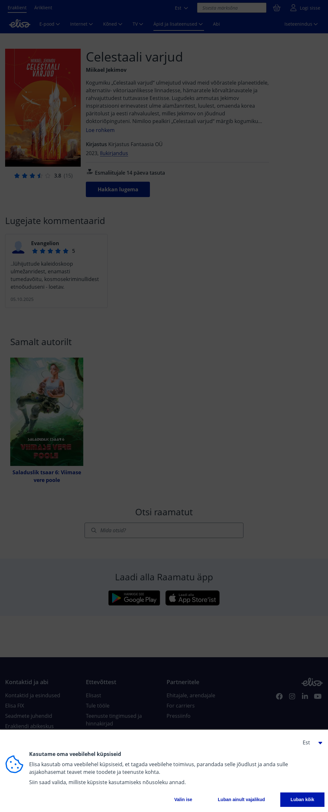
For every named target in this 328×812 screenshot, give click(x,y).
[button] (310, 742)
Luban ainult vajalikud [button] (241, 799)
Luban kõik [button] (302, 799)
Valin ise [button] (183, 799)
